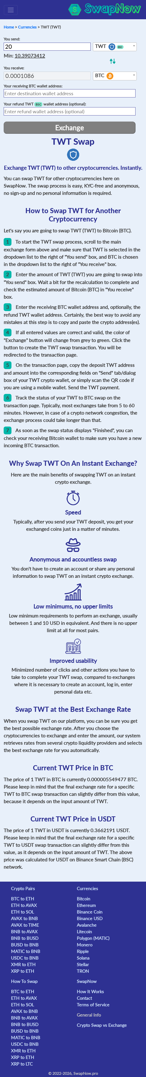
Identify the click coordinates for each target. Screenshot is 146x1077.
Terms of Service (93, 1004)
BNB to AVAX (24, 931)
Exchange (69, 128)
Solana (83, 958)
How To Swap (24, 981)
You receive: (14, 68)
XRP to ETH (22, 971)
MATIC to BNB (25, 951)
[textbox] (114, 47)
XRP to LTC (22, 1064)
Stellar (83, 964)
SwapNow (87, 981)
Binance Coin (89, 912)
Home (9, 27)
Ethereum (86, 905)
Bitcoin (83, 898)
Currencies (27, 27)
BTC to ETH (22, 898)
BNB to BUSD (25, 938)
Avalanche (87, 925)
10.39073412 (30, 55)
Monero (84, 944)
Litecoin (84, 931)
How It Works (90, 991)
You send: (12, 39)
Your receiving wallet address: (33, 86)
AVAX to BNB (24, 918)
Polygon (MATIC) (93, 938)
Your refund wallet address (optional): (45, 104)
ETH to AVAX (24, 905)
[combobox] (115, 46)
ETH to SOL (22, 912)
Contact (84, 998)
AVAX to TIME (25, 925)
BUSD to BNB (25, 944)
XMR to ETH (23, 964)
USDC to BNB (25, 958)
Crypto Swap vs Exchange (102, 1025)
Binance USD (90, 918)
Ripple (83, 951)
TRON (83, 971)
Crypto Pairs (23, 888)
